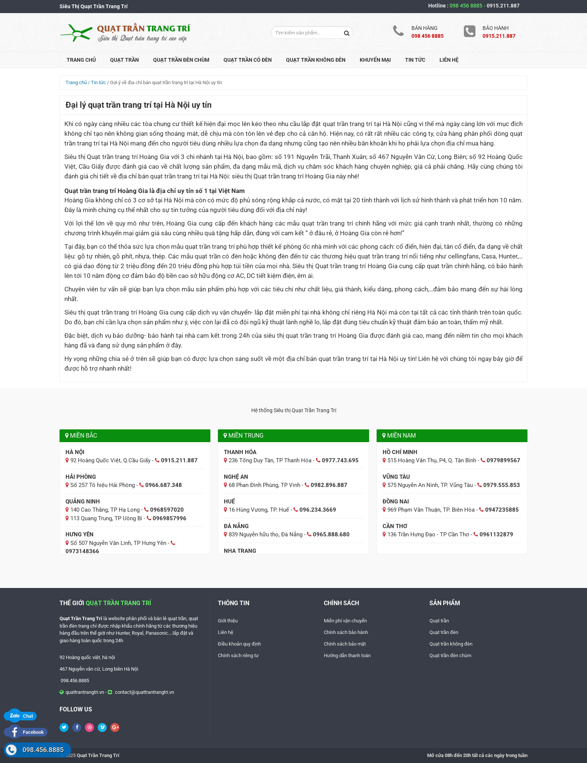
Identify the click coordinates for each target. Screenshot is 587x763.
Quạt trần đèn (443, 632)
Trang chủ (81, 60)
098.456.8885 (43, 750)
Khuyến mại (375, 60)
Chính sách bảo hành (346, 632)
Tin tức (415, 60)
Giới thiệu (228, 620)
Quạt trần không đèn (316, 60)
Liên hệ (449, 60)
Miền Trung (243, 435)
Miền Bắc (81, 435)
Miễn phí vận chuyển (345, 620)
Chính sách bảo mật (345, 644)
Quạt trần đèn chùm (181, 60)
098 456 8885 (468, 5)
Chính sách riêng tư (238, 655)
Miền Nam (399, 435)
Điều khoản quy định (239, 644)
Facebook (25, 732)
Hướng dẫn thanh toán (347, 655)
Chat (20, 716)
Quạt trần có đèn (247, 60)
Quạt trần (124, 60)
